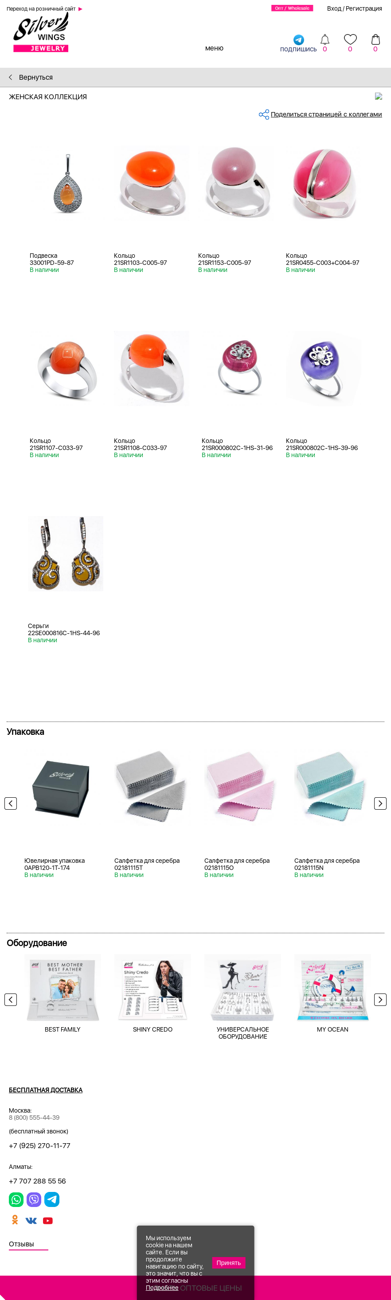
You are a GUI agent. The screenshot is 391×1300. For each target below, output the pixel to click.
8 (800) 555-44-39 (34, 1117)
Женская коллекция (200, 97)
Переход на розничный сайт (41, 9)
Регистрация (364, 8)
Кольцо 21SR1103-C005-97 (140, 259)
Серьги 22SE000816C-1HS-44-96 (64, 629)
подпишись (298, 43)
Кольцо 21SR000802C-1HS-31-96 (237, 444)
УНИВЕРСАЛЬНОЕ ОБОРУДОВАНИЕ (243, 1033)
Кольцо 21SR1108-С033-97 (140, 444)
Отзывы (21, 1244)
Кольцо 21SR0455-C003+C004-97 (323, 259)
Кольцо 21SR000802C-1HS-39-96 (322, 444)
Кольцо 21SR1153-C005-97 (224, 259)
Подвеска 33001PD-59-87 (52, 259)
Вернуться (31, 77)
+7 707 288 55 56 (37, 1181)
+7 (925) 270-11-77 (39, 1145)
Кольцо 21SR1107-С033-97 (56, 444)
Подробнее (162, 1287)
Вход (334, 8)
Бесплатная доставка (45, 1090)
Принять (229, 1262)
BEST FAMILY (63, 1029)
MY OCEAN (332, 1029)
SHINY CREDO (152, 1029)
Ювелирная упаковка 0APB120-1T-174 (54, 864)
